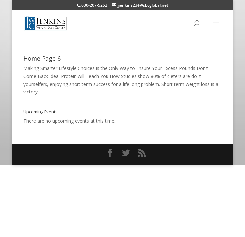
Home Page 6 (42, 58)
